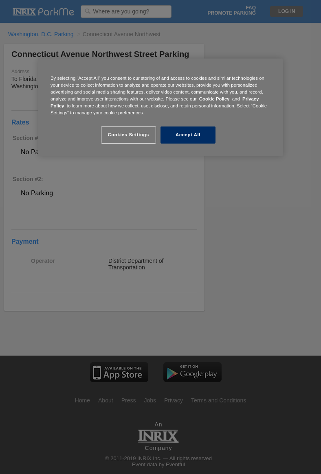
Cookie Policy (214, 98)
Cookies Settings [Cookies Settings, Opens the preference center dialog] (128, 134)
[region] (160, 107)
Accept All (188, 134)
